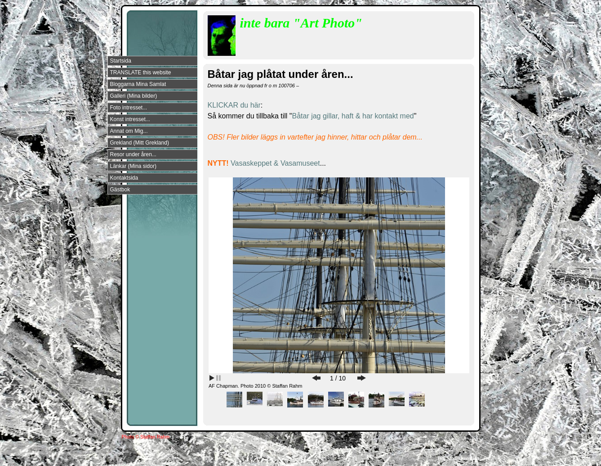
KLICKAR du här (234, 105)
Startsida (120, 61)
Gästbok (120, 189)
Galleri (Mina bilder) (133, 96)
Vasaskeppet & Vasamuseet (275, 163)
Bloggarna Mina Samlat (138, 84)
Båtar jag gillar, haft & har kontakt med (353, 116)
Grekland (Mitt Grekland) (139, 143)
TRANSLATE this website (140, 72)
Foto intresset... (128, 107)
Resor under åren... (133, 154)
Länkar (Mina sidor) (133, 166)
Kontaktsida (124, 178)
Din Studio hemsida (458, 458)
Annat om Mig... (129, 131)
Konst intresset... (130, 119)
